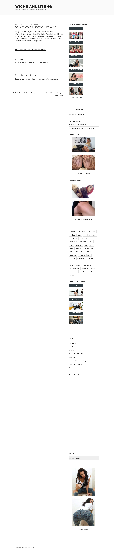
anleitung (73, 235)
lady (30, 62)
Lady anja (88, 252)
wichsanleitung (39, 62)
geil (87, 238)
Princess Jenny (83, 529)
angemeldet (26, 79)
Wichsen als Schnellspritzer (77, 124)
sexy (71, 262)
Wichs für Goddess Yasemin (83, 219)
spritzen (85, 262)
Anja (19, 62)
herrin (25, 62)
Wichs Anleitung (33, 6)
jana (86, 245)
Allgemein (22, 59)
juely (77, 252)
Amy (89, 231)
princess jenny (81, 258)
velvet (78, 265)
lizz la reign (73, 255)
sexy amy (78, 262)
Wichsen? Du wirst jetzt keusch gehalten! (81, 128)
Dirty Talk (71, 350)
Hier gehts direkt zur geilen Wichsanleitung (30, 50)
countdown (92, 235)
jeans (71, 248)
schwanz (91, 258)
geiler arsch (73, 241)
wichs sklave (93, 272)
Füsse (82, 238)
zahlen (72, 275)
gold (91, 241)
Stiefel (72, 265)
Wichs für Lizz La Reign (84, 173)
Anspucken (72, 343)
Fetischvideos (73, 357)
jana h (91, 245)
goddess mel (83, 241)
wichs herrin (73, 272)
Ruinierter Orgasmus (75, 364)
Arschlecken (73, 347)
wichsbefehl (85, 268)
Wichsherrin (83, 272)
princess (72, 258)
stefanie (93, 262)
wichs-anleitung (87, 265)
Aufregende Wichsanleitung (77, 118)
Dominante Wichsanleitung (77, 354)
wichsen (50, 62)
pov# (88, 255)
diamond (34, 24)
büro (85, 235)
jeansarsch (79, 248)
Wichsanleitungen (74, 368)
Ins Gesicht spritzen (75, 121)
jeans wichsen (89, 248)
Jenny (71, 252)
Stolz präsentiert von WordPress (25, 547)
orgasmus (82, 255)
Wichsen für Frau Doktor (76, 114)
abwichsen (82, 231)
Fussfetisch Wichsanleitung (77, 361)
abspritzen (73, 231)
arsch (79, 235)
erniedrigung (74, 238)
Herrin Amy (79, 245)
